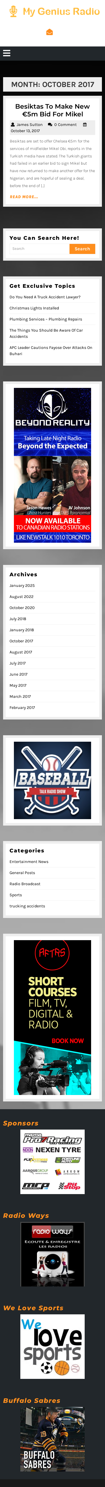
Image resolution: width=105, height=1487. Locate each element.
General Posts (22, 872)
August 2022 (21, 596)
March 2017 (20, 696)
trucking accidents (27, 906)
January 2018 (22, 629)
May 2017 (18, 685)
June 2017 (19, 674)
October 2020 (22, 607)
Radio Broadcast (25, 883)
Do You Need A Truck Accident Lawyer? (45, 296)
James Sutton (30, 124)
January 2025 (22, 585)
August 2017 (21, 652)
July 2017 (18, 663)
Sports (16, 894)
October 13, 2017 (25, 130)
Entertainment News (29, 861)
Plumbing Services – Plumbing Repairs (46, 319)
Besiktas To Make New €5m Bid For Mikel (52, 110)
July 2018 (18, 618)
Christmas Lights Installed (34, 308)
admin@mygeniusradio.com (49, 39)
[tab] (6, 53)
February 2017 (22, 707)
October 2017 (21, 640)
